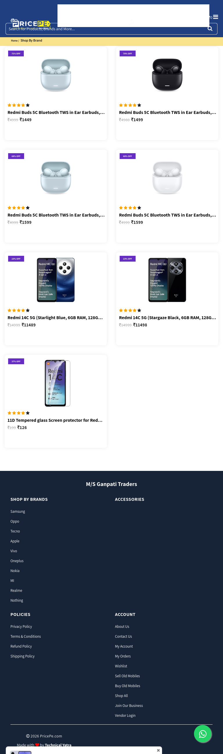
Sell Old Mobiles (127, 675)
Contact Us (123, 636)
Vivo (13, 550)
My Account (124, 646)
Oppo (14, 521)
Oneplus (17, 560)
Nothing (16, 600)
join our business (129, 705)
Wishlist (121, 666)
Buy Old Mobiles (127, 685)
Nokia (14, 570)
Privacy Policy (21, 626)
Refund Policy (21, 646)
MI (12, 580)
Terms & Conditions (25, 636)
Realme (16, 590)
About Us (122, 626)
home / (15, 40)
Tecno (15, 531)
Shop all (121, 695)
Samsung (17, 511)
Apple (14, 541)
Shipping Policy (22, 656)
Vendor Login (125, 715)
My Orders (123, 656)
